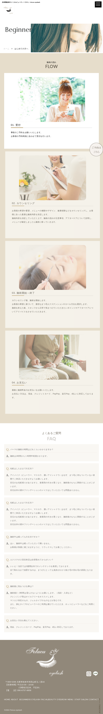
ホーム (6, 49)
